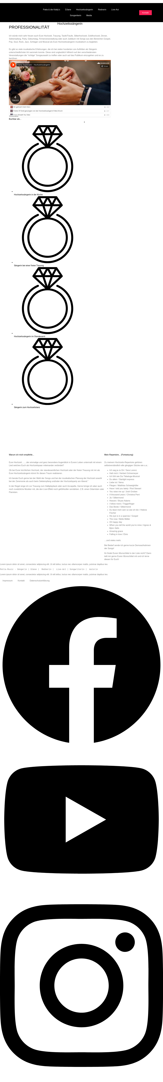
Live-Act (115, 10)
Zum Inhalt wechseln (9, 1)
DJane (68, 10)
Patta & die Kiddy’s (51, 10)
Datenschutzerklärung (40, 581)
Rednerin (102, 10)
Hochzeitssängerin (84, 10)
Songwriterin (75, 15)
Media (89, 15)
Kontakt (21, 581)
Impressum (8, 581)
